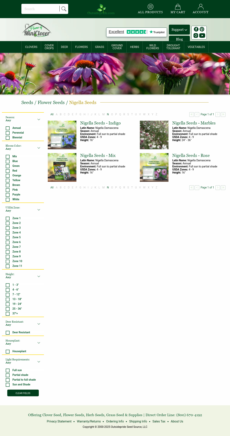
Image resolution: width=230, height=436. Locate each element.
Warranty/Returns (89, 421)
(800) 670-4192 (189, 415)
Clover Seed (51, 415)
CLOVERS (31, 47)
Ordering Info (115, 421)
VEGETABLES (196, 47)
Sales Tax (158, 421)
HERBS (134, 47)
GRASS (99, 47)
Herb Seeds (95, 415)
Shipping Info (138, 421)
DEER (64, 47)
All (51, 114)
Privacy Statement (59, 421)
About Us (177, 421)
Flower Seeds (73, 415)
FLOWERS (81, 47)
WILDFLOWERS (152, 47)
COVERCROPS (49, 47)
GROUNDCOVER (117, 47)
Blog (179, 39)
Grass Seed (115, 415)
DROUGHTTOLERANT (173, 47)
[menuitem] (31, 47)
